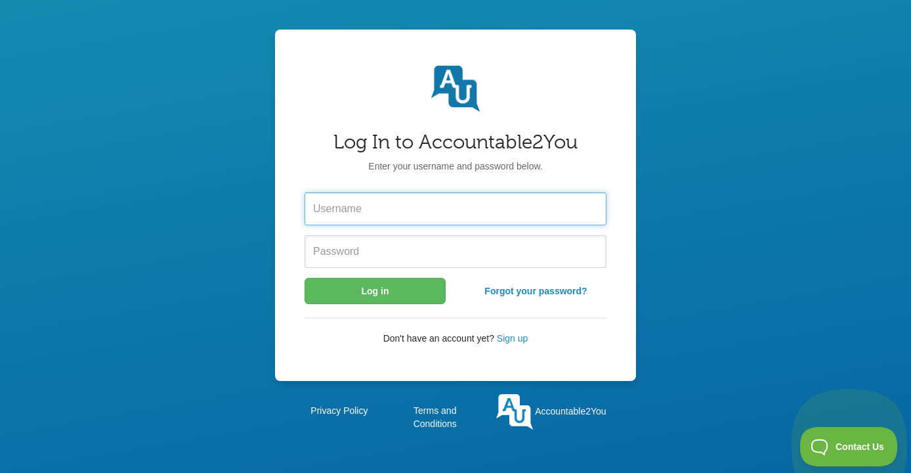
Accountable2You (551, 411)
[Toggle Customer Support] (849, 446)
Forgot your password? (535, 291)
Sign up (512, 338)
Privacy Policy (339, 410)
